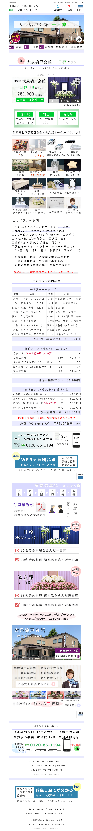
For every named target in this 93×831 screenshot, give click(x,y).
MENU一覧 (61, 809)
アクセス (31, 766)
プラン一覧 (58, 770)
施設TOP (31, 809)
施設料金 (50, 761)
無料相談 (40, 809)
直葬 (50, 774)
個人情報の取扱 (51, 814)
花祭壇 (56, 774)
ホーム (31, 761)
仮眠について (49, 766)
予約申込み (50, 809)
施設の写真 (40, 761)
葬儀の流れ (61, 766)
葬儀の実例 (47, 770)
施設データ (60, 761)
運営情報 (29, 814)
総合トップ (63, 814)
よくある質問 (36, 770)
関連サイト (39, 814)
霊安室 (39, 766)
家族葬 (36, 774)
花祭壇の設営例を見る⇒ (72, 105)
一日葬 (43, 774)
